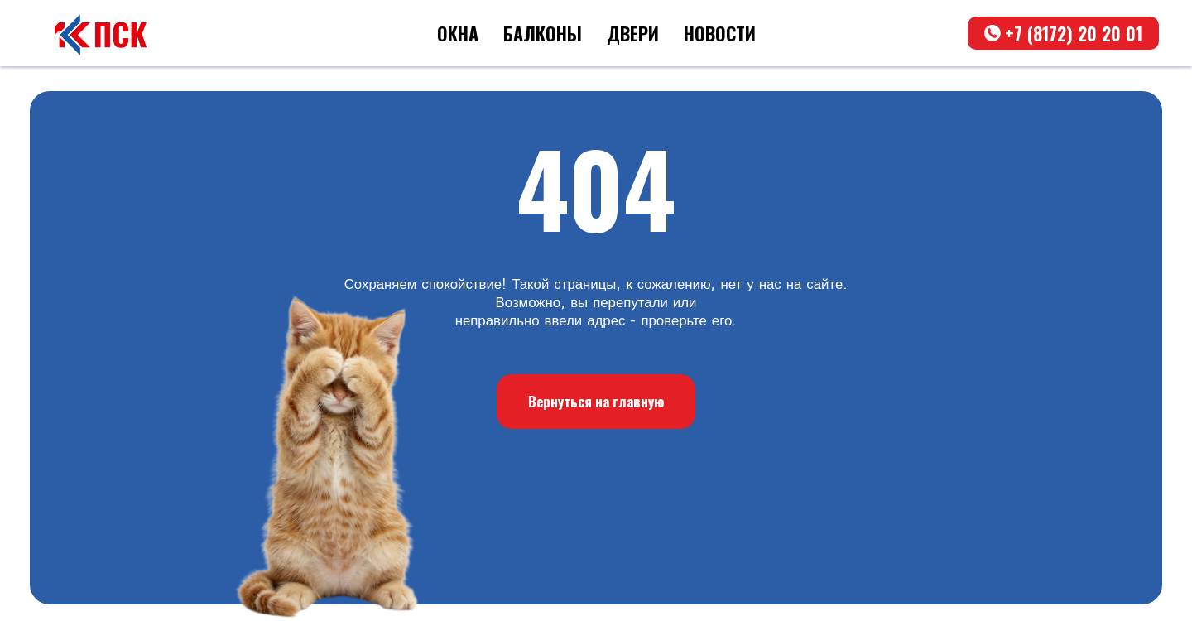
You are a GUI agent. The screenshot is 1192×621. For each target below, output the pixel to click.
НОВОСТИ (720, 33)
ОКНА (457, 33)
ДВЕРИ (633, 33)
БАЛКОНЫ (542, 33)
